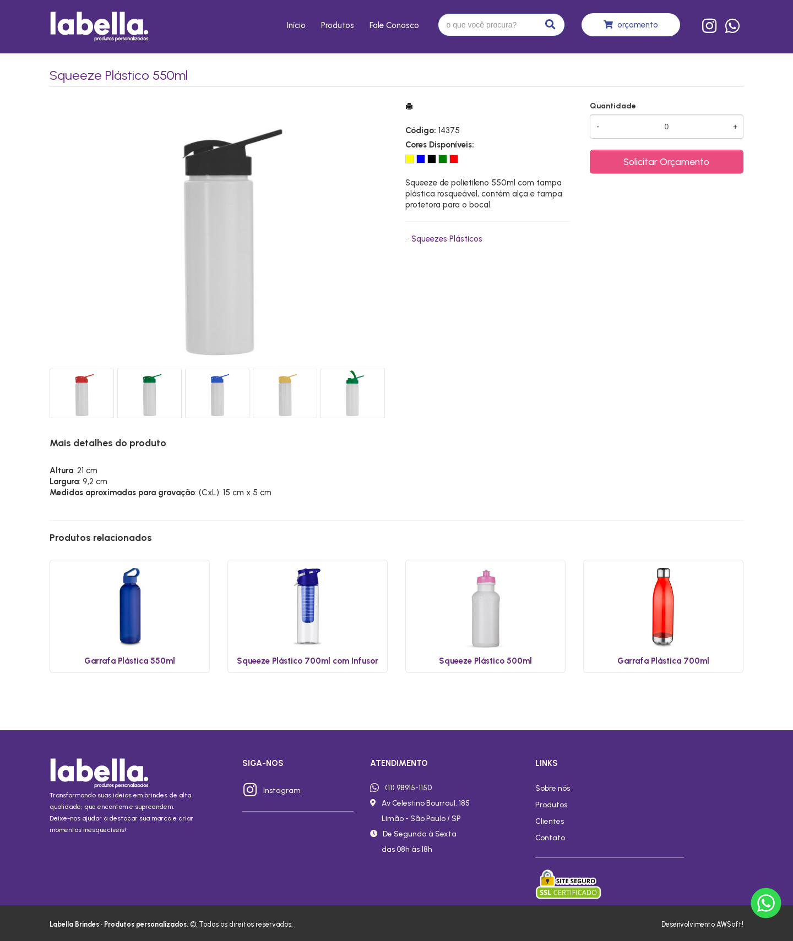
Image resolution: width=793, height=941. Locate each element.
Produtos (337, 25)
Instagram (282, 790)
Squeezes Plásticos (446, 239)
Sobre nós (552, 788)
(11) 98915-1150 (408, 787)
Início (296, 25)
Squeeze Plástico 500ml (485, 661)
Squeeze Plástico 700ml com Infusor (307, 661)
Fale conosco (394, 25)
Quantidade (613, 106)
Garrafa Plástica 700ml (663, 661)
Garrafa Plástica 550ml (129, 661)
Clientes (549, 821)
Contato (550, 837)
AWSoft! (729, 924)
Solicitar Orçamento (666, 161)
